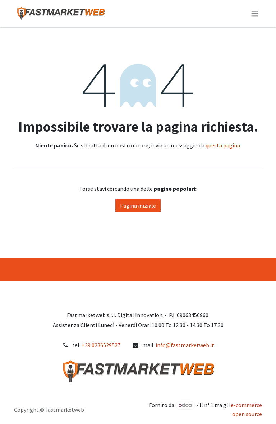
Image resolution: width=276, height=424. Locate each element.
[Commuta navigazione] (255, 13)
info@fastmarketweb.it (185, 345)
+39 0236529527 (101, 345)
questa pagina (223, 145)
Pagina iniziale (138, 205)
